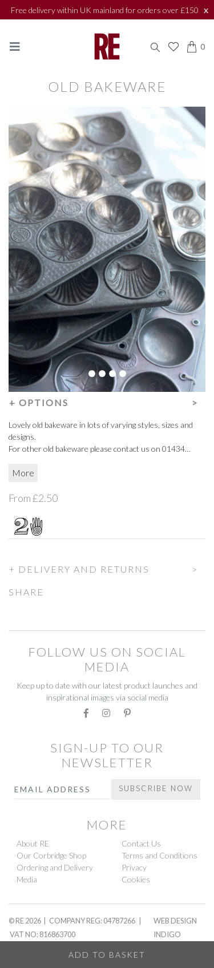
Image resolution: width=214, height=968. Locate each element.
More (23, 472)
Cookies (136, 879)
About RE (33, 843)
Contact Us (141, 843)
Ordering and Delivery (55, 867)
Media (27, 879)
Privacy (134, 867)
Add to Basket (107, 954)
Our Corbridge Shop (51, 855)
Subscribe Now (156, 788)
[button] (107, 401)
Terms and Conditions (159, 855)
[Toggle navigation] (15, 46)
